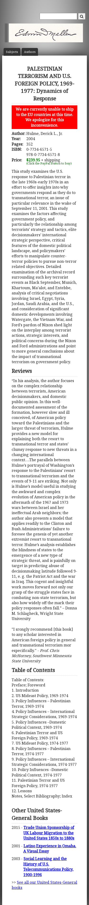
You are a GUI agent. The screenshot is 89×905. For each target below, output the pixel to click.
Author (30, 51)
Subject (12, 51)
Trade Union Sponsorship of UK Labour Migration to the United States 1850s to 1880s (48, 833)
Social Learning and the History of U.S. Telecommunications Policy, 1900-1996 (48, 866)
